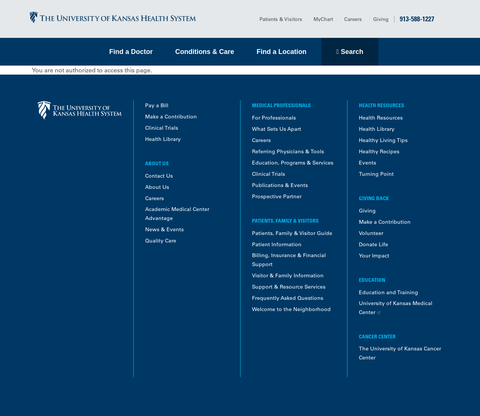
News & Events (164, 229)
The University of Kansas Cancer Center (400, 353)
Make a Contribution (171, 116)
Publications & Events (280, 185)
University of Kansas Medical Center (395, 308)
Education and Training (388, 292)
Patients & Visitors (281, 19)
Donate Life (373, 244)
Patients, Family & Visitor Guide (292, 233)
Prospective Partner (277, 196)
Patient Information (277, 244)
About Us (157, 187)
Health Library (163, 139)
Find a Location (281, 51)
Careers (353, 19)
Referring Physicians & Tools (288, 151)
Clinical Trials (161, 127)
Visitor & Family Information (288, 275)
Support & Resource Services (289, 286)
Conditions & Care (204, 51)
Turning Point (376, 174)
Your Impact (374, 255)
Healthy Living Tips (383, 140)
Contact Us (159, 175)
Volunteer (371, 233)
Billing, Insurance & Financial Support (289, 260)
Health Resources (381, 117)
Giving (380, 19)
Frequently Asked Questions (287, 298)
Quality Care (160, 240)
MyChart (323, 19)
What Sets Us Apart (276, 129)
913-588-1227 (417, 19)
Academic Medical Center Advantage (177, 213)
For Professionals (274, 117)
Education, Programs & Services (292, 162)
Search (352, 51)
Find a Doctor (131, 51)
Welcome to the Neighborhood (291, 309)
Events (367, 162)
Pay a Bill (156, 105)
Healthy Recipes (379, 151)
